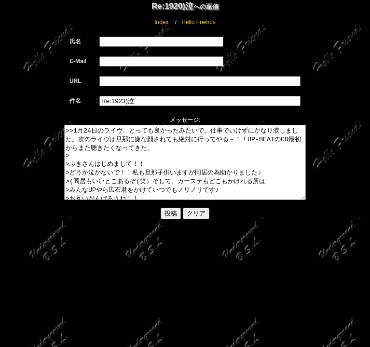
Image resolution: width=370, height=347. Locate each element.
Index (161, 22)
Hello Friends (198, 22)
